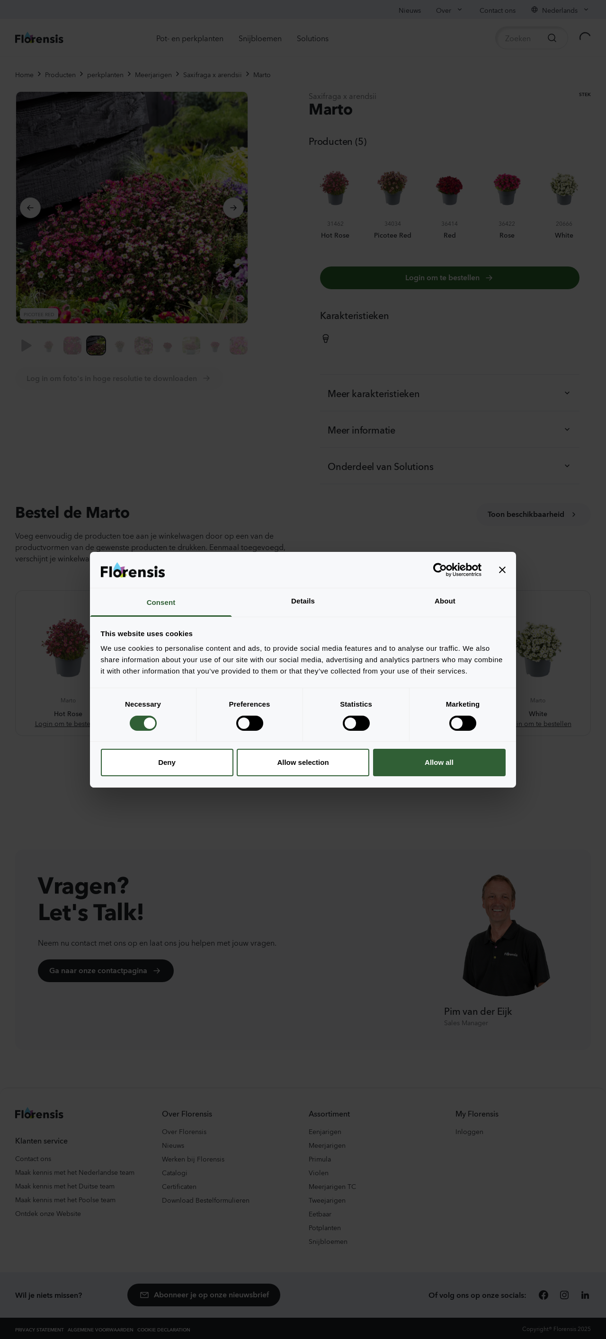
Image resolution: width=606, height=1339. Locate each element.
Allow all (439, 762)
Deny (167, 762)
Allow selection (303, 762)
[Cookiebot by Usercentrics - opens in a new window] (440, 570)
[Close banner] (502, 570)
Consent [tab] (161, 602)
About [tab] (445, 601)
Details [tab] (303, 601)
